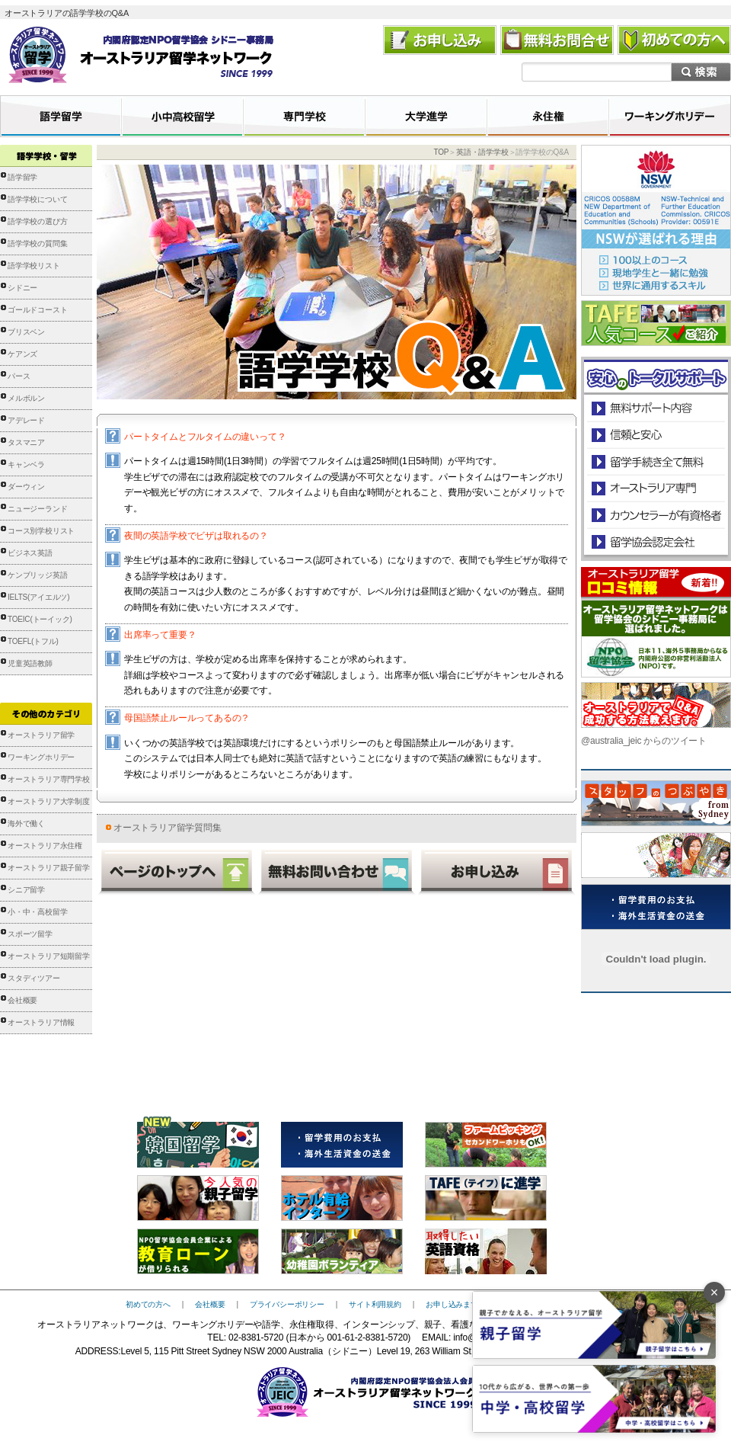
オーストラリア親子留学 (49, 867)
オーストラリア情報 (41, 1022)
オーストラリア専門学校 (49, 779)
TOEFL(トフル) (33, 641)
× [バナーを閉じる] (714, 1292)
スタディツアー (34, 978)
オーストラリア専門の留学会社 (655, 488)
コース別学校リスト (41, 531)
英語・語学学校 (482, 152)
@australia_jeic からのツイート (644, 740)
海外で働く (26, 823)
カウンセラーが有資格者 (655, 514)
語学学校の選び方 (37, 221)
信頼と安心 (656, 434)
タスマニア (26, 442)
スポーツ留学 (30, 934)
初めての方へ (148, 1304)
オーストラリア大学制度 (49, 801)
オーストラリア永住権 (45, 845)
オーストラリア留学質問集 (167, 827)
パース (19, 376)
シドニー (22, 288)
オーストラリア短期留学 (49, 956)
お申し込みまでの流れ (463, 1304)
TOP (440, 152)
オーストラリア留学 (41, 735)
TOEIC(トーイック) (40, 619)
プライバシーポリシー (287, 1304)
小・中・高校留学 (37, 912)
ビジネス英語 (30, 553)
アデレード (26, 420)
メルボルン (26, 398)
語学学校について (37, 199)
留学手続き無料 (655, 461)
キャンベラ (26, 464)
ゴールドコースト (37, 310)
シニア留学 (26, 890)
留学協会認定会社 (655, 541)
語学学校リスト (34, 265)
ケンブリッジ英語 (37, 575)
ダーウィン (26, 486)
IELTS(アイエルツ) (38, 597)
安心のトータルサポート (656, 408)
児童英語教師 (30, 663)
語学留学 (22, 177)
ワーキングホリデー (41, 757)
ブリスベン (26, 332)
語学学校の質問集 (37, 243)
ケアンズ (22, 354)
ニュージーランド (37, 509)
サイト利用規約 (375, 1304)
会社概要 (22, 1000)
